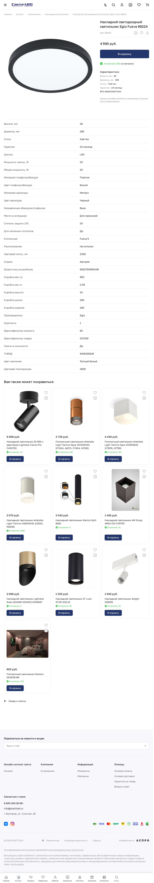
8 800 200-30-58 (13, 803)
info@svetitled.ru (13, 808)
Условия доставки (124, 776)
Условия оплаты (123, 771)
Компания (47, 764)
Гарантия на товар (125, 781)
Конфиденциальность (75, 840)
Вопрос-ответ (121, 786)
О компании (47, 771)
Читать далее (17, 864)
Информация (85, 764)
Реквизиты (83, 771)
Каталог (8, 771)
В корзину (124, 54)
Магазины (83, 776)
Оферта (97, 840)
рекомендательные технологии (66, 850)
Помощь (119, 764)
